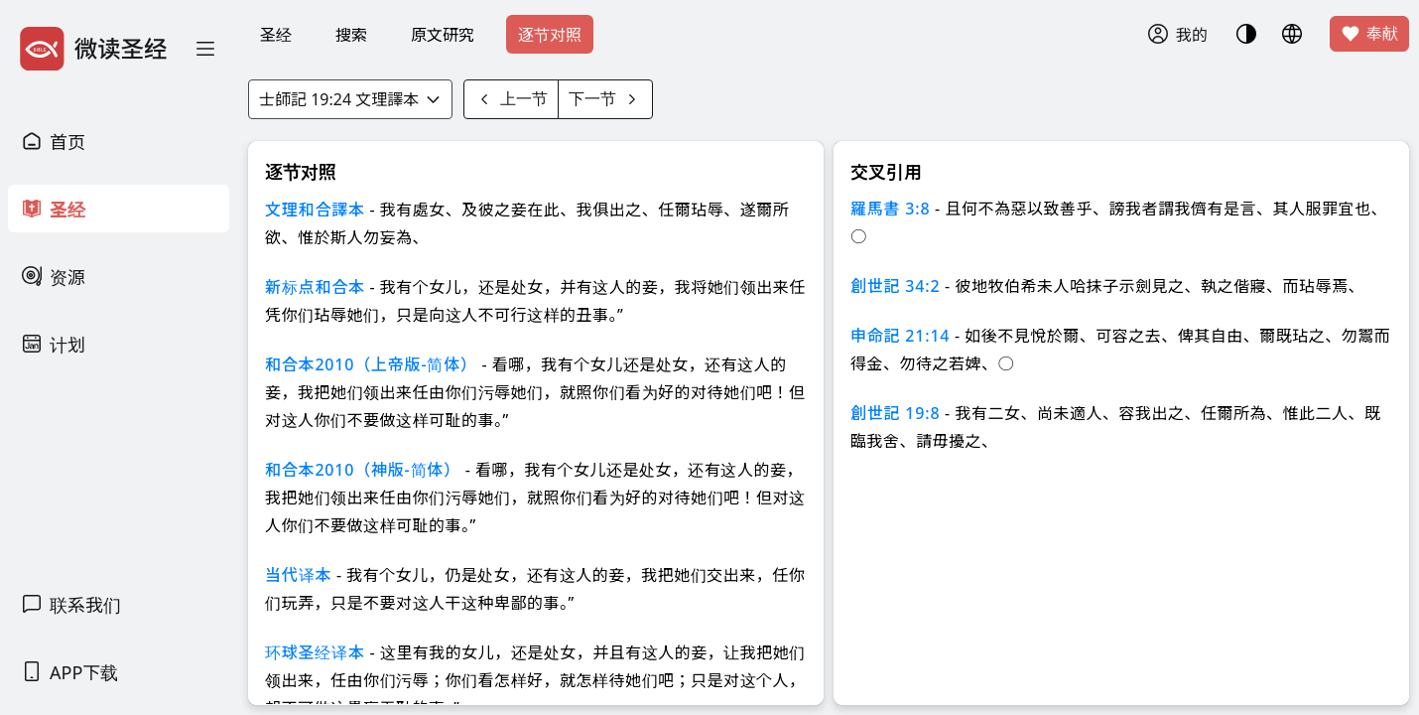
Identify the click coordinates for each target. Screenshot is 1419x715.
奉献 (1369, 34)
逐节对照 (549, 35)
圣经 (276, 35)
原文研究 (442, 35)
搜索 (351, 35)
